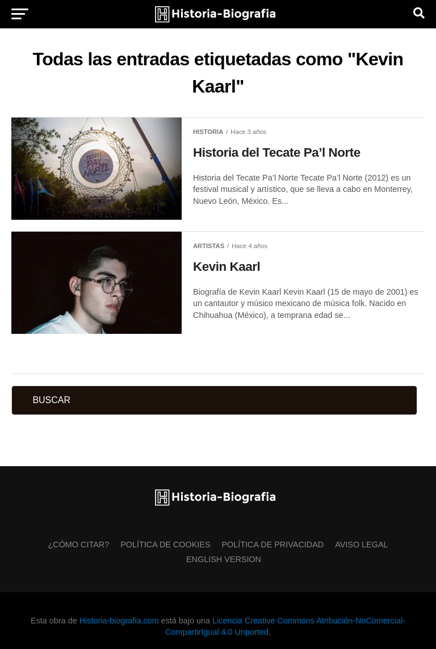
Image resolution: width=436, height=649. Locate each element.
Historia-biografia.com (119, 620)
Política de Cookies (165, 544)
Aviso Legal (361, 544)
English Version (223, 559)
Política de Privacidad (273, 544)
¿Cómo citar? (78, 544)
